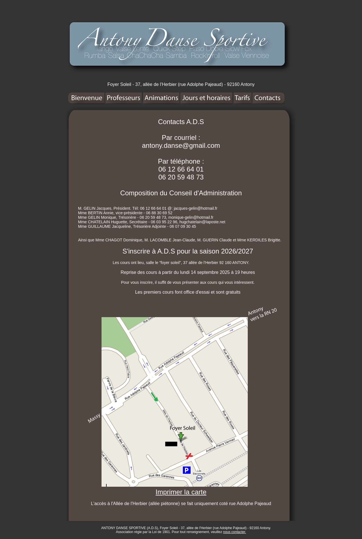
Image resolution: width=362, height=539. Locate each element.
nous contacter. (234, 532)
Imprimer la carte (181, 492)
